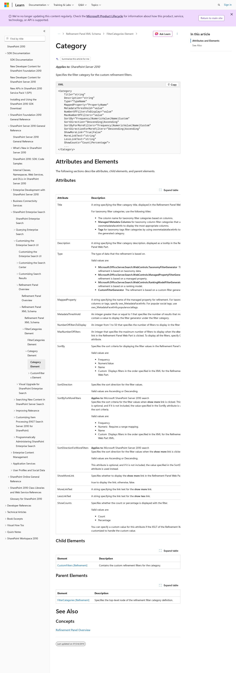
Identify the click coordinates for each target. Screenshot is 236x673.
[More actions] (177, 34)
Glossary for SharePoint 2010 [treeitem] (26, 498)
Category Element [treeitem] (35, 364)
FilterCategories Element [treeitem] (36, 342)
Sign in (228, 4)
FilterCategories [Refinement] (73, 600)
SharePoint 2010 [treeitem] (16, 46)
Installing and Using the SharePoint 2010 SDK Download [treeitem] (23, 104)
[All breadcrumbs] (59, 34)
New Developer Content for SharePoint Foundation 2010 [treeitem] (25, 69)
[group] (118, 364)
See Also (197, 45)
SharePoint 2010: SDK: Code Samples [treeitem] (28, 161)
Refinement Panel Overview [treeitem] (31, 298)
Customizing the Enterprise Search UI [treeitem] (30, 254)
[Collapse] (44, 31)
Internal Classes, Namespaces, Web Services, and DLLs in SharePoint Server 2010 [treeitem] (28, 176)
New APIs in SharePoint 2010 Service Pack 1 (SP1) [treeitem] (26, 91)
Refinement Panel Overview (73, 630)
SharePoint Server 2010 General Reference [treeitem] (26, 139)
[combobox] (24, 39)
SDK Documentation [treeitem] (21, 59)
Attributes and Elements (205, 40)
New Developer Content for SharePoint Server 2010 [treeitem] (25, 80)
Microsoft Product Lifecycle (104, 16)
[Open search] (219, 5)
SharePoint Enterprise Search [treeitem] (28, 221)
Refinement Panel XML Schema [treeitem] (34, 320)
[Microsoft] (6, 5)
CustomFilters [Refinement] (72, 565)
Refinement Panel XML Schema (83, 33)
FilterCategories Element (120, 33)
